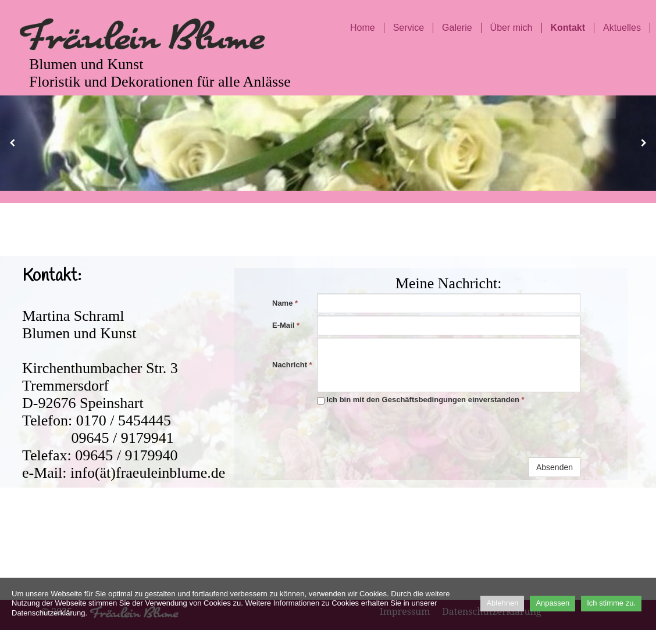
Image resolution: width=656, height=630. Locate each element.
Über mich (511, 28)
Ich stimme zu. (611, 603)
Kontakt (568, 28)
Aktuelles (622, 28)
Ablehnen (502, 603)
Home (362, 28)
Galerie (457, 28)
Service (408, 28)
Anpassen (552, 603)
